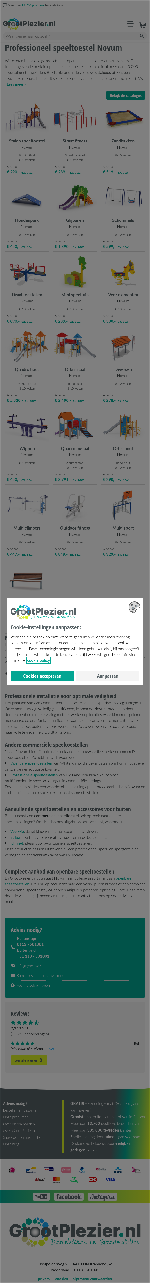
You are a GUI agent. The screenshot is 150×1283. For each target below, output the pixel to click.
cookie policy (38, 660)
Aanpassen (107, 675)
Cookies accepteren (42, 675)
